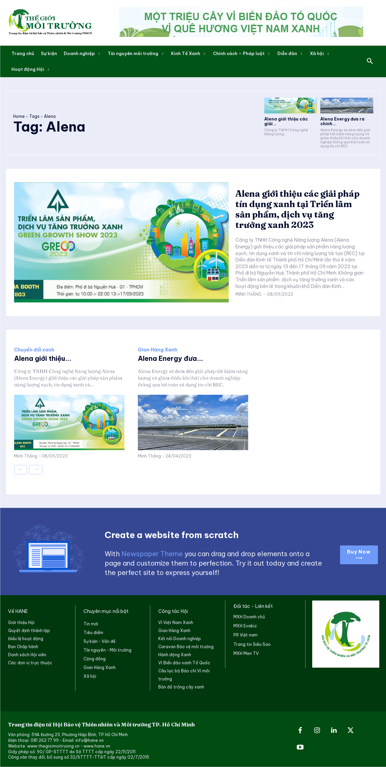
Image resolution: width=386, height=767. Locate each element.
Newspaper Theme (152, 553)
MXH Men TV (246, 653)
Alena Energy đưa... (170, 358)
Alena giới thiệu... (42, 358)
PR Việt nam (245, 634)
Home (19, 116)
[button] (370, 61)
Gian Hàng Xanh (157, 349)
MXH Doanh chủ (249, 616)
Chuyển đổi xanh (34, 349)
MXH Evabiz (245, 625)
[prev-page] (20, 469)
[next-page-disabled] (36, 469)
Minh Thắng (248, 294)
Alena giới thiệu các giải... (286, 121)
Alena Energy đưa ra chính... (342, 121)
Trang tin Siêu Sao (252, 644)
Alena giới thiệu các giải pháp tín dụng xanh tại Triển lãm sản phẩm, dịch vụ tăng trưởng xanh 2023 (297, 209)
